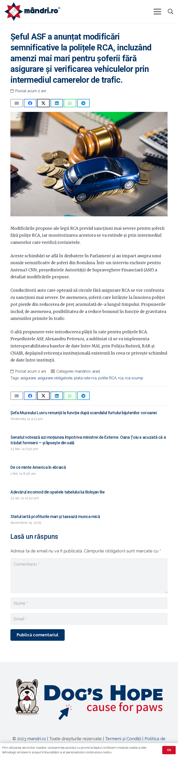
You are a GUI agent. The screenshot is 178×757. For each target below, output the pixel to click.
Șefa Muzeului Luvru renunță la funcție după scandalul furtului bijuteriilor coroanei (83, 412)
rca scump (134, 378)
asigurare (28, 378)
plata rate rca (85, 378)
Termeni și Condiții (123, 738)
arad (96, 371)
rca (121, 378)
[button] (157, 11)
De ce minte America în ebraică (38, 467)
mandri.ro (83, 371)
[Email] (89, 619)
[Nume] (89, 603)
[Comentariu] (89, 575)
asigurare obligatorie (55, 378)
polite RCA (107, 378)
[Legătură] (89, 699)
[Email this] (16, 103)
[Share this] (30, 103)
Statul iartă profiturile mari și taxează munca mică (55, 516)
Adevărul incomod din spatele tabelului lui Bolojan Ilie (57, 492)
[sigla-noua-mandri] (32, 11)
